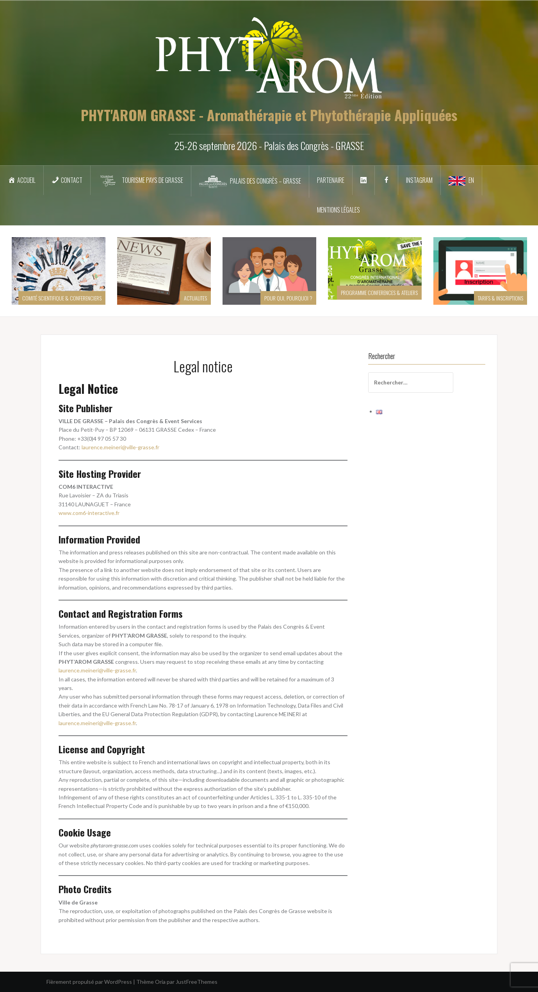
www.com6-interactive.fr (89, 512)
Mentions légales (338, 209)
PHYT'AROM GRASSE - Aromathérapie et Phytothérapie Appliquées (269, 114)
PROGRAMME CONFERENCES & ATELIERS (379, 292)
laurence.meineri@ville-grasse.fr (120, 447)
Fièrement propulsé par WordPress (89, 981)
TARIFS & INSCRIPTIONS (500, 298)
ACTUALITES (195, 298)
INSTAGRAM (419, 180)
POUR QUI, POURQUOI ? (288, 298)
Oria (160, 981)
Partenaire (330, 180)
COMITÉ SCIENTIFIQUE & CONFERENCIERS (62, 298)
